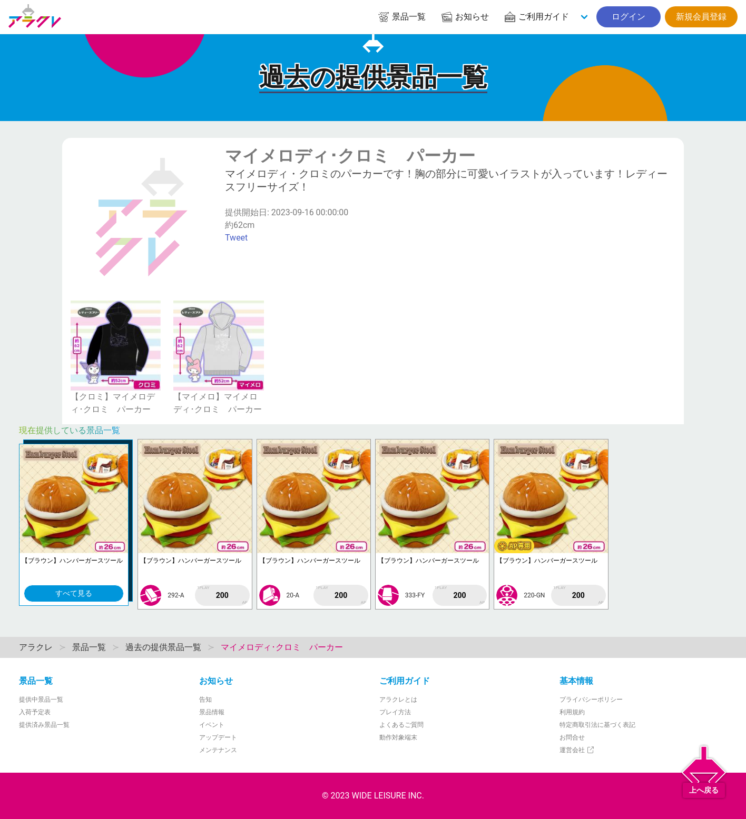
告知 (205, 699)
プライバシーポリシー (591, 699)
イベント (211, 724)
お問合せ (572, 737)
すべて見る (73, 593)
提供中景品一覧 (41, 699)
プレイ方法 (395, 712)
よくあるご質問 (401, 724)
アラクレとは (398, 699)
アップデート (218, 737)
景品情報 (211, 712)
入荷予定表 (35, 712)
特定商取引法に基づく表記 (597, 724)
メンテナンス (218, 750)
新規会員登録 (701, 17)
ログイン (628, 17)
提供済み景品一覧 (44, 724)
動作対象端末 (398, 737)
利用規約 (572, 712)
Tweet (236, 238)
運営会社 (577, 750)
